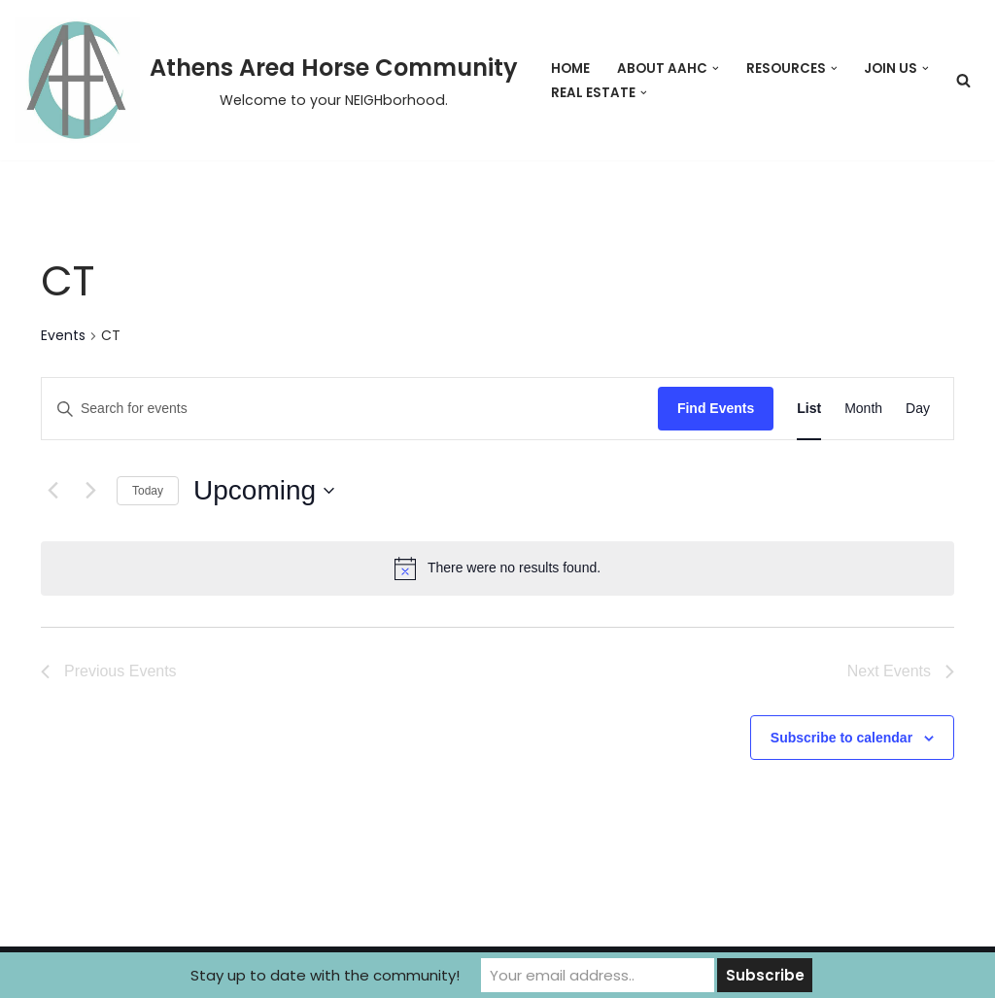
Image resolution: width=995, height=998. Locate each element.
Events (63, 336)
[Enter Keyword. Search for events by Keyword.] (350, 408)
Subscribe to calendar (841, 737)
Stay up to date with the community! (325, 975)
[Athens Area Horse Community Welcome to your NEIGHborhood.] (266, 80)
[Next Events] (90, 490)
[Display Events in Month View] (863, 408)
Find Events (715, 408)
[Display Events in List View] (809, 408)
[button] (715, 68)
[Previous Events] (52, 490)
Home (570, 68)
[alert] (497, 568)
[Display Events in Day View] (918, 408)
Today (147, 491)
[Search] (963, 80)
